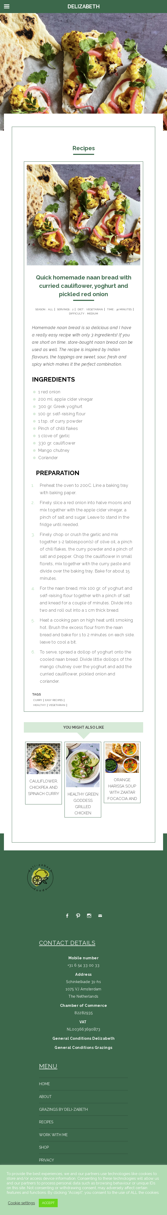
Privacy (46, 1160)
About (45, 1097)
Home (44, 1084)
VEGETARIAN (57, 705)
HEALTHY (39, 705)
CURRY (37, 700)
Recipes (46, 1122)
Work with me (53, 1135)
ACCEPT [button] (48, 1203)
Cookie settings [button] (21, 1203)
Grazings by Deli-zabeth (63, 1109)
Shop (44, 1147)
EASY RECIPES (54, 700)
